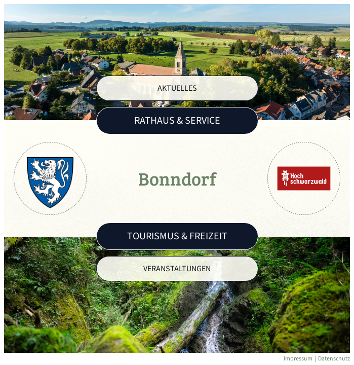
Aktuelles (177, 88)
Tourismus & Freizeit (177, 236)
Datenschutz (334, 358)
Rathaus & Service (177, 121)
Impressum (298, 358)
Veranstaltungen (177, 268)
